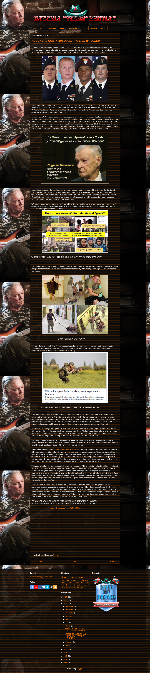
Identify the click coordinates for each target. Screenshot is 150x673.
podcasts (80, 585)
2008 (66, 662)
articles (69, 582)
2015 (66, 656)
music (63, 585)
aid (87, 577)
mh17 (82, 587)
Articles (94, 28)
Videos (62, 28)
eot (62, 587)
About (42, 28)
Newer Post (36, 562)
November (70, 610)
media (63, 582)
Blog (34, 28)
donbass (75, 580)
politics (76, 582)
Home (75, 562)
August (68, 616)
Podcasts (73, 28)
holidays (69, 585)
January (69, 645)
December (70, 606)
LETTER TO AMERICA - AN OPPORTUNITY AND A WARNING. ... (75, 636)
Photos (83, 28)
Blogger (79, 669)
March (68, 626)
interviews (80, 577)
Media (103, 28)
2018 (66, 603)
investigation (76, 587)
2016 (66, 653)
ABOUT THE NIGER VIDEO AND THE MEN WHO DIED (65, 40)
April (67, 623)
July (67, 619)
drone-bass (85, 582)
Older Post (114, 562)
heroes (65, 587)
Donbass (52, 28)
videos (65, 577)
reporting (65, 580)
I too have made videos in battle (64, 450)
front (72, 577)
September (70, 613)
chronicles (85, 580)
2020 (66, 597)
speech (86, 585)
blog (74, 585)
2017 (66, 649)
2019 (66, 600)
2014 (66, 659)
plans (70, 587)
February (69, 642)
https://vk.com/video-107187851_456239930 (66, 508)
